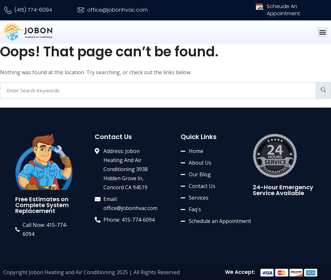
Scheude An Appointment (283, 10)
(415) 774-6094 (33, 10)
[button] (322, 32)
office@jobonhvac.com (117, 10)
